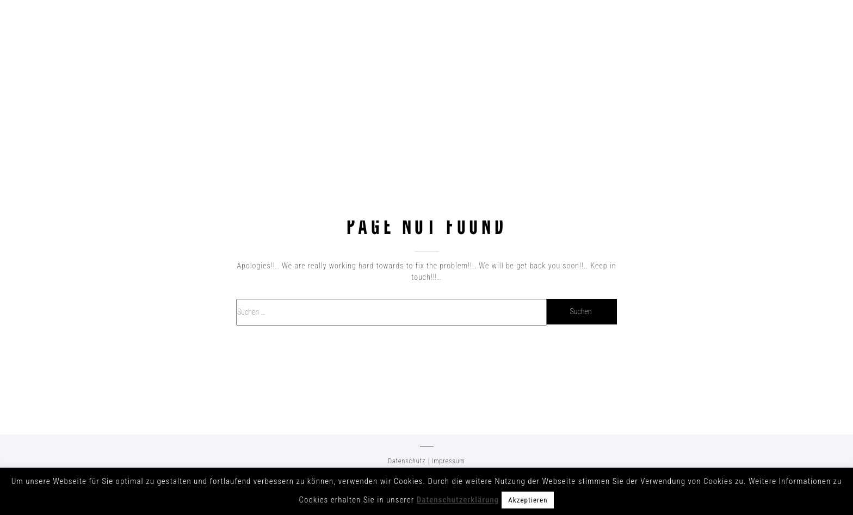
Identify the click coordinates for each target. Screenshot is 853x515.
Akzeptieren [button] (527, 500)
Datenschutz (406, 461)
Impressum (448, 461)
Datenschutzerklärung (458, 500)
